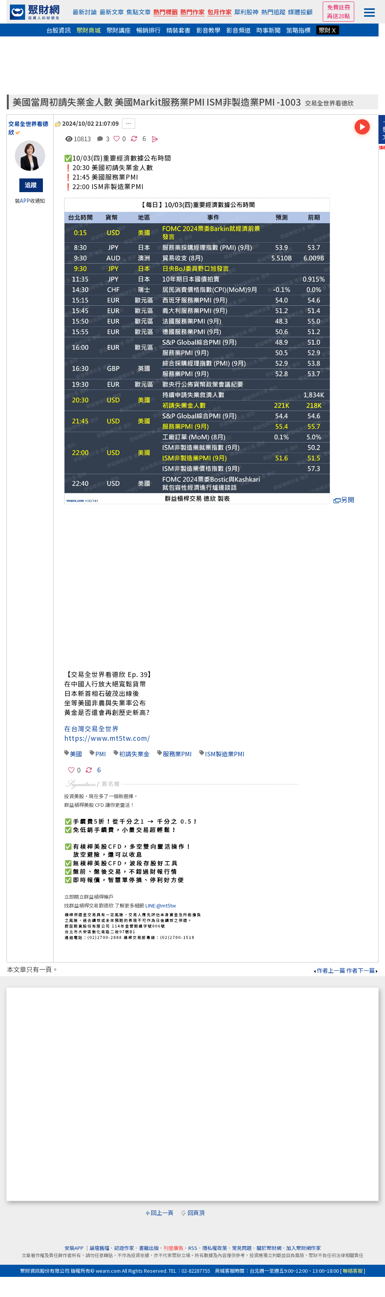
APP (25, 200)
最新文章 (111, 11)
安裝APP (75, 1247)
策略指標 (298, 30)
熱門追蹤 (273, 11)
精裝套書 (178, 30)
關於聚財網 (269, 1247)
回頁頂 (196, 1213)
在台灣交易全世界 (91, 728)
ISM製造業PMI (225, 753)
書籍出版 (149, 1247)
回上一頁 (162, 1213)
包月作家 (219, 11)
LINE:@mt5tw (160, 905)
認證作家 (124, 1247)
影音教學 (208, 30)
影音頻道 (238, 30)
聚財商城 (88, 30)
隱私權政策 (214, 1247)
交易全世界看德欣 (329, 103)
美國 (76, 753)
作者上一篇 (329, 970)
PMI (100, 753)
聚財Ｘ (328, 30)
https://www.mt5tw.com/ (107, 738)
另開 (344, 499)
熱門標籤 (165, 11)
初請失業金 (134, 753)
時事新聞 (268, 30)
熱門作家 (192, 11)
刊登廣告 (173, 1247)
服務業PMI (177, 753)
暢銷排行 (148, 30)
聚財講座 (118, 30)
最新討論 (85, 11)
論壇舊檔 (99, 1247)
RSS (192, 1247)
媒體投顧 (300, 11)
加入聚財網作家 (303, 1247)
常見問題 (242, 1247)
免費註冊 (338, 7)
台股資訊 (58, 30)
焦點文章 (138, 11)
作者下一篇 (362, 970)
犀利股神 (246, 11)
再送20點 (338, 16)
